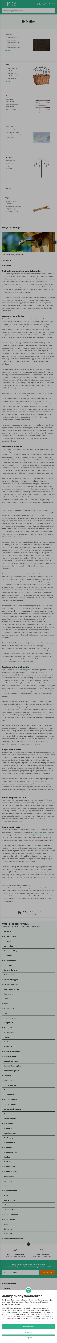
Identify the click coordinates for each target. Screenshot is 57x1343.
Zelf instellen (28, 1332)
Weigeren (28, 1338)
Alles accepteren (28, 1327)
